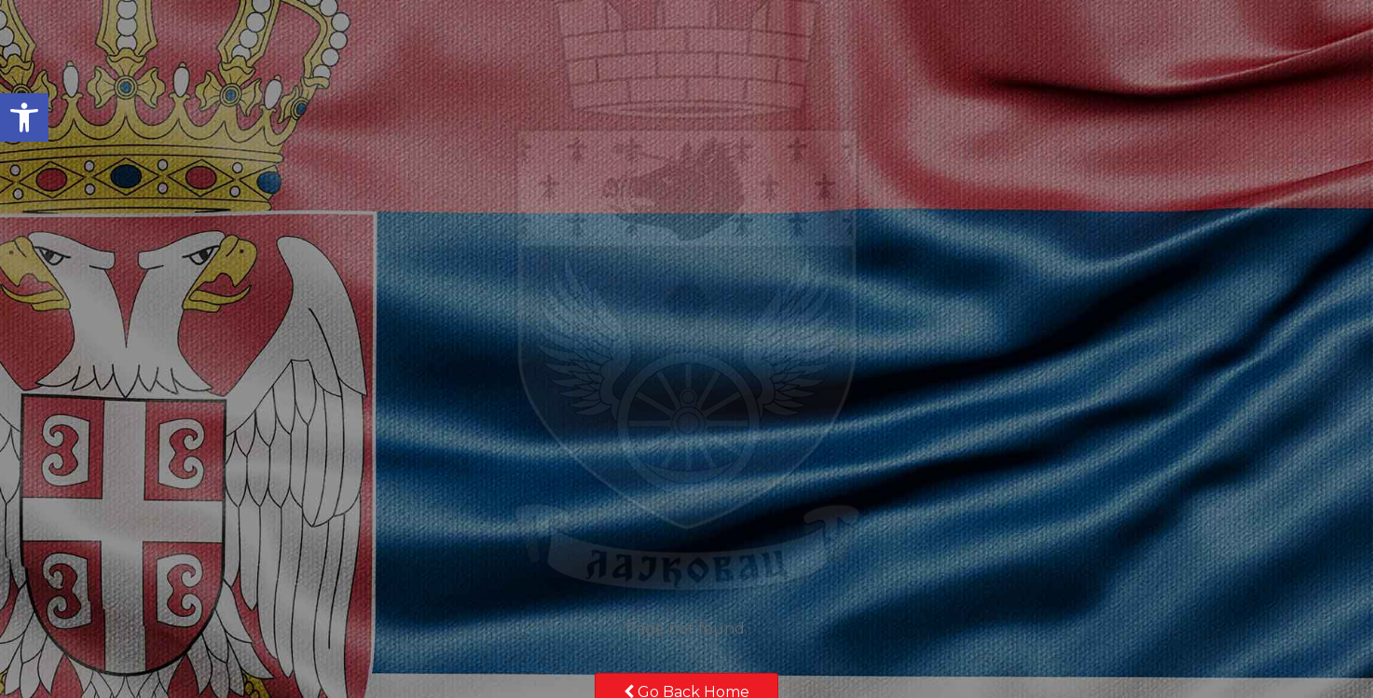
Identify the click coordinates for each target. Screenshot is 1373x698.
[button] (24, 117)
